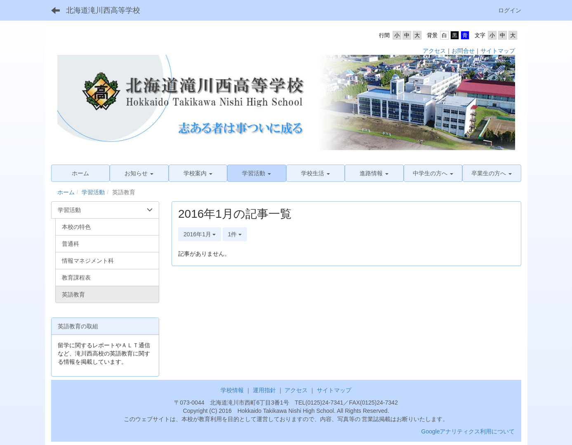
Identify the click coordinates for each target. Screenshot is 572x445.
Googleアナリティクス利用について (468, 431)
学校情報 (232, 390)
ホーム (66, 192)
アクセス (434, 50)
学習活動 (93, 192)
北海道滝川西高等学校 (103, 10)
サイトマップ (497, 50)
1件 (235, 234)
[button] (139, 173)
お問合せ (463, 50)
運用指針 (264, 390)
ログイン (509, 10)
